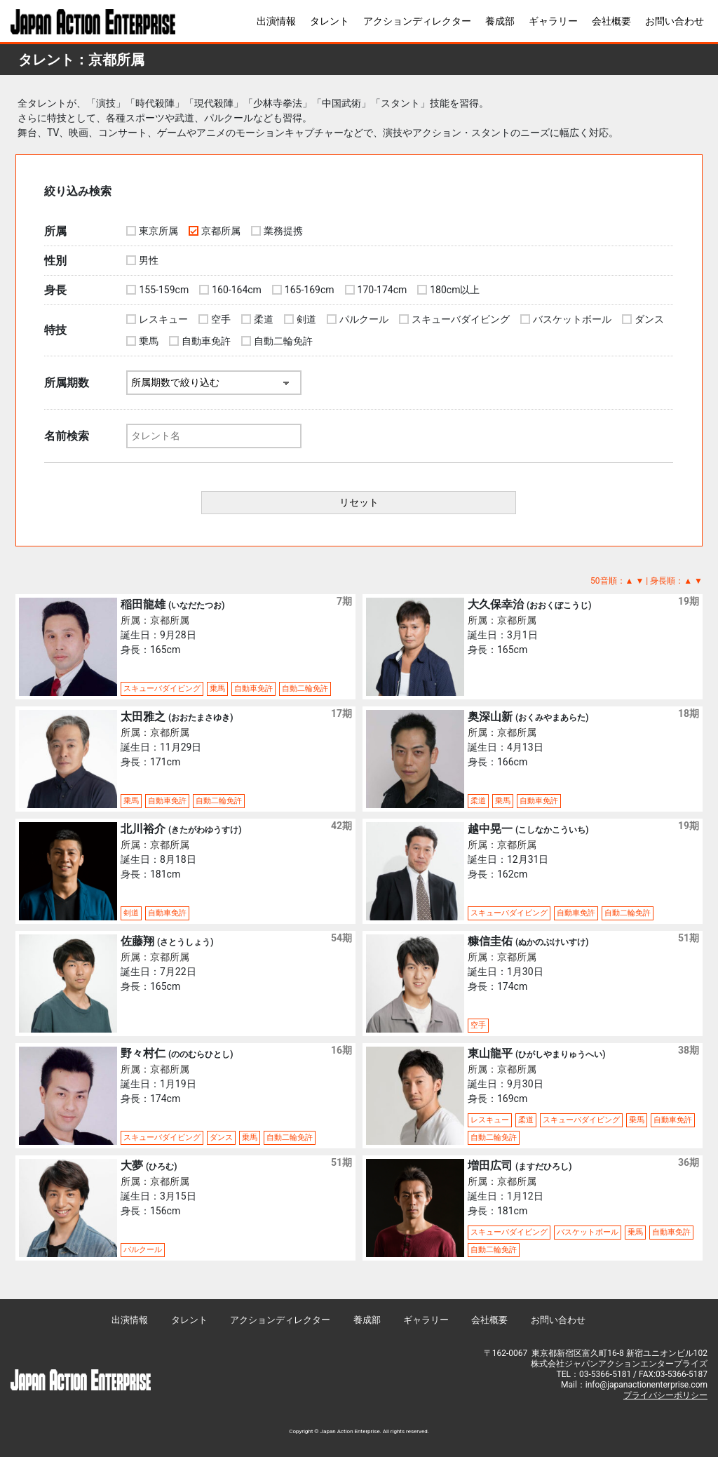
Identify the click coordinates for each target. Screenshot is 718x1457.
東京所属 (158, 230)
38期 (688, 1050)
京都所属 (221, 230)
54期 (341, 938)
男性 (148, 260)
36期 (688, 1162)
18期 (688, 713)
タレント (329, 21)
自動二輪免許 (283, 341)
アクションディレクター (417, 21)
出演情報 (276, 21)
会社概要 (611, 21)
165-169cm (309, 289)
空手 (221, 319)
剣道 (306, 319)
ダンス (649, 319)
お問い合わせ (674, 21)
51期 (688, 938)
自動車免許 (206, 341)
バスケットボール (572, 319)
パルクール (363, 319)
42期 (341, 825)
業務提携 (283, 230)
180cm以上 (455, 289)
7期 (344, 601)
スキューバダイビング (461, 319)
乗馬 (148, 341)
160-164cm (237, 289)
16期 (341, 1050)
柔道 (263, 319)
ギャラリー (553, 21)
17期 (341, 713)
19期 (688, 601)
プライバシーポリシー (665, 1395)
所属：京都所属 (155, 620)
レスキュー (163, 319)
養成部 (500, 21)
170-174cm (382, 289)
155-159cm (164, 289)
